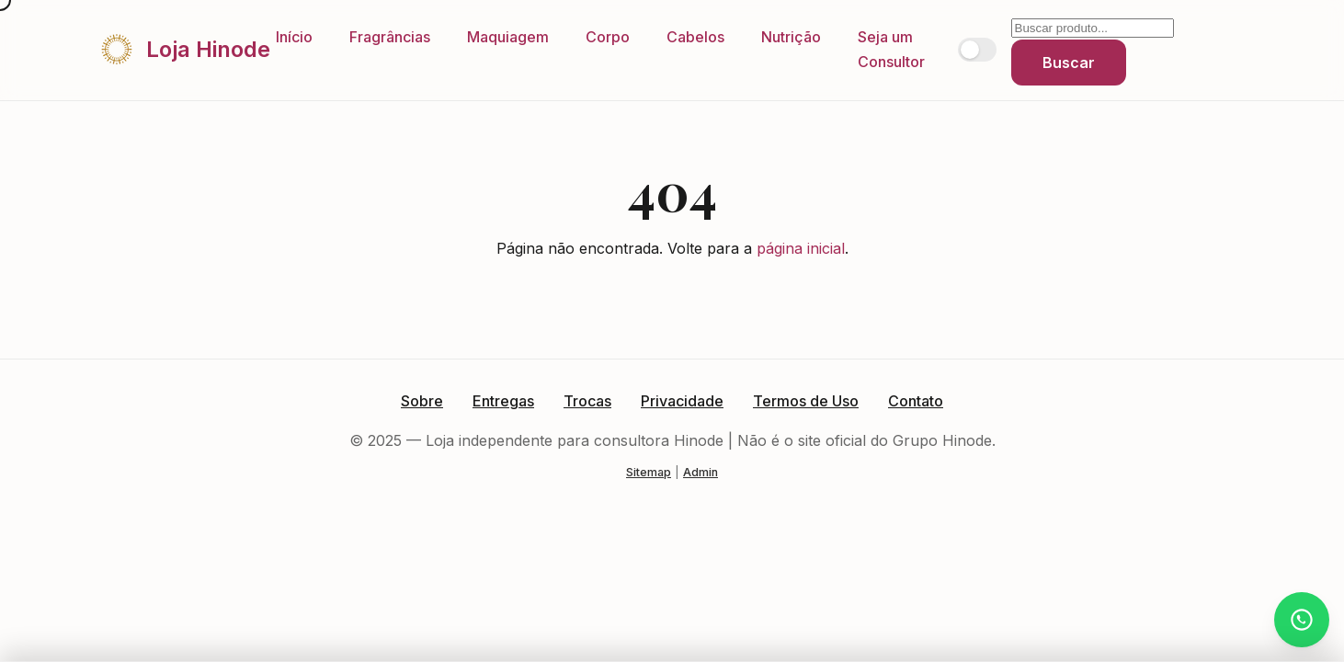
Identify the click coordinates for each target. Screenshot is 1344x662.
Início (294, 37)
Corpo (608, 37)
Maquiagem (508, 37)
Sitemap (648, 472)
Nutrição (791, 37)
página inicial (801, 248)
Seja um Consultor (891, 49)
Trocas (587, 401)
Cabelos (695, 37)
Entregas (503, 401)
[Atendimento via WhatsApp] (1301, 619)
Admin (700, 472)
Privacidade (682, 401)
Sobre (422, 401)
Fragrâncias (389, 37)
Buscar (1068, 62)
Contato (915, 401)
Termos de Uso (806, 401)
